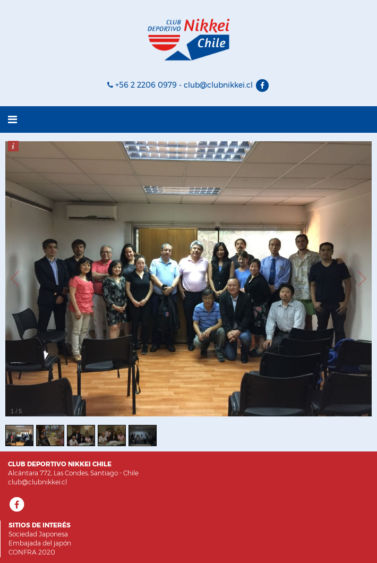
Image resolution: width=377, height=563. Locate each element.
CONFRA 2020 (31, 552)
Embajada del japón (39, 543)
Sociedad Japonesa (38, 534)
